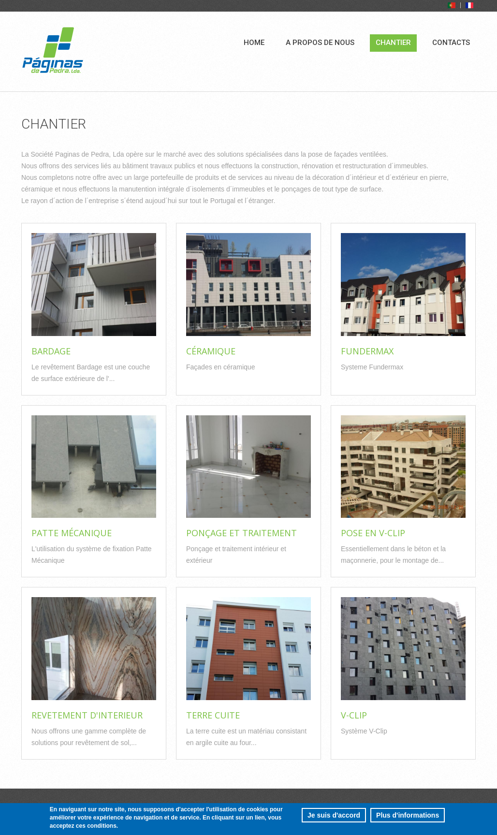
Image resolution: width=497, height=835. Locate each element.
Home (254, 42)
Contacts (451, 42)
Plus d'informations (407, 817)
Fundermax (367, 351)
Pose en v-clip (373, 533)
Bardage (51, 351)
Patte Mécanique (71, 533)
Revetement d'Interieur (87, 715)
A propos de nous (320, 42)
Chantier (393, 42)
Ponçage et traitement (241, 533)
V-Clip (354, 715)
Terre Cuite (213, 715)
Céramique (210, 351)
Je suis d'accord (333, 817)
